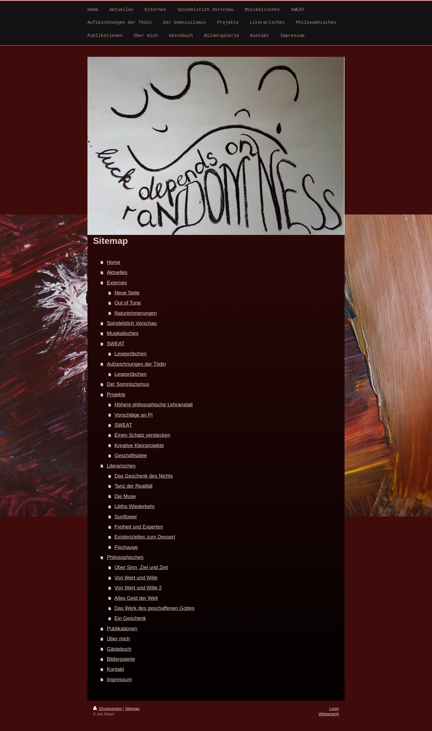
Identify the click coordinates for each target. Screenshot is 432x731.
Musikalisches (122, 333)
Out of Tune (127, 303)
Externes (117, 283)
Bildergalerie (121, 659)
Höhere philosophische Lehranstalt (153, 404)
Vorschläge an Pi (133, 415)
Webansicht (329, 714)
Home (113, 262)
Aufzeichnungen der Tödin (136, 364)
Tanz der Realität (133, 486)
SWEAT (115, 343)
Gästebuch (119, 649)
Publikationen (122, 628)
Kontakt (115, 669)
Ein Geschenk (130, 618)
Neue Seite (126, 293)
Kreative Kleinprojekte (139, 445)
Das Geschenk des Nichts (143, 476)
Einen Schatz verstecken (142, 435)
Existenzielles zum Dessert (144, 537)
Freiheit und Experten (138, 527)
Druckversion (108, 708)
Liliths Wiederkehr (134, 506)
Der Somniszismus (128, 384)
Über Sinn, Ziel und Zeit (141, 567)
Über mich (118, 639)
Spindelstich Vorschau (132, 323)
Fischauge (126, 547)
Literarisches (121, 466)
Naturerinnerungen (135, 313)
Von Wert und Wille (135, 578)
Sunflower (125, 517)
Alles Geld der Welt (136, 598)
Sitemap (132, 708)
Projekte (116, 394)
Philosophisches (125, 557)
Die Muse (125, 496)
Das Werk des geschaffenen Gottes (154, 608)
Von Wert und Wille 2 (138, 588)
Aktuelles (117, 272)
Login (334, 708)
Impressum (119, 679)
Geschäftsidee (130, 455)
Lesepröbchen (130, 354)
